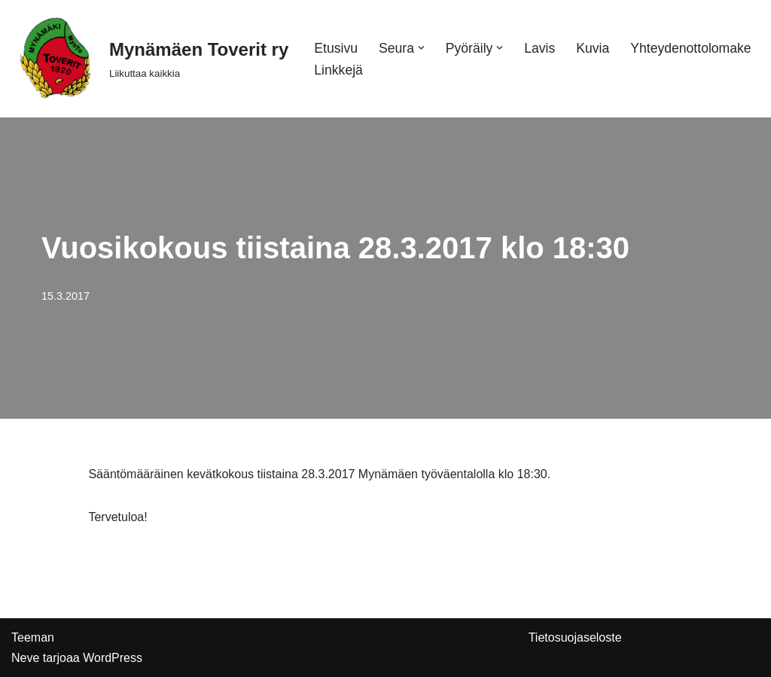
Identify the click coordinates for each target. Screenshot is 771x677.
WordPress (112, 657)
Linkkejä (338, 70)
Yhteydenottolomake (690, 48)
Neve (25, 657)
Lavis (539, 48)
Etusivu (336, 48)
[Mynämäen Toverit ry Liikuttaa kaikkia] (149, 59)
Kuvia (592, 48)
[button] (421, 47)
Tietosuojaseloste (575, 637)
